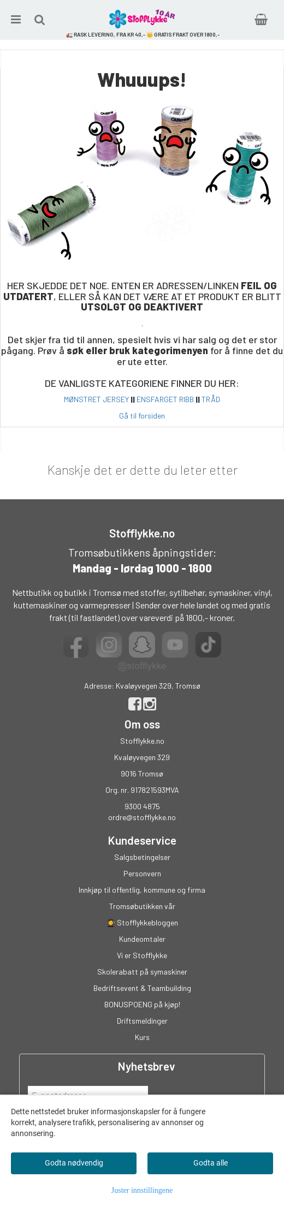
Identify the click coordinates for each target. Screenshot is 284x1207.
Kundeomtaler (142, 938)
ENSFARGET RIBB (165, 399)
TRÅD (211, 399)
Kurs (142, 1037)
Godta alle (210, 1162)
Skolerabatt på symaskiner (142, 971)
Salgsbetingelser (142, 857)
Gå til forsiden (142, 415)
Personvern (142, 873)
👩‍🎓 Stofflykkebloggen (142, 922)
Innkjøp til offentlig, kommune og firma (142, 889)
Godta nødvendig (74, 1162)
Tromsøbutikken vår (142, 906)
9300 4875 (142, 806)
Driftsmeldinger (142, 1020)
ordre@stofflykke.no (142, 817)
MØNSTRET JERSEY (96, 399)
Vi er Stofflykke (142, 955)
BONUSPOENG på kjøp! (142, 1004)
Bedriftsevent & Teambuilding (142, 988)
